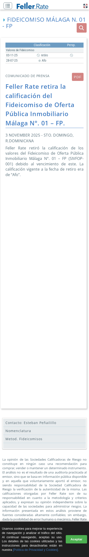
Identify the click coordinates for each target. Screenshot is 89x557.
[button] (9, 6)
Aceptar (76, 539)
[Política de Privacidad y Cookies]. (36, 550)
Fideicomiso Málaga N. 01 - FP (44, 22)
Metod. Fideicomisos (23, 439)
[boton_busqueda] (82, 28)
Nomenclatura (18, 431)
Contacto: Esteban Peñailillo (30, 422)
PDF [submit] (78, 77)
